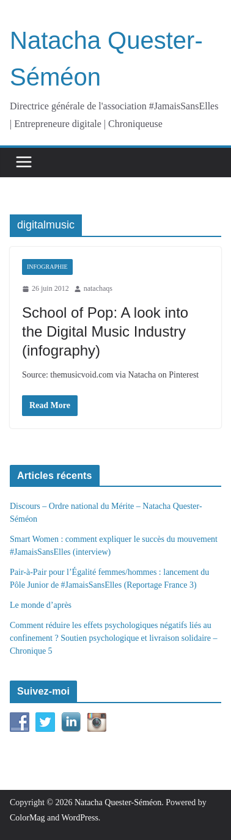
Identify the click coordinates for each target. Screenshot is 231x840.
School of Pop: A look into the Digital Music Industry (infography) (105, 331)
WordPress (80, 817)
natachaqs (98, 288)
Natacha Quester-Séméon (118, 802)
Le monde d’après (41, 605)
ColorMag (27, 817)
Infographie (47, 266)
